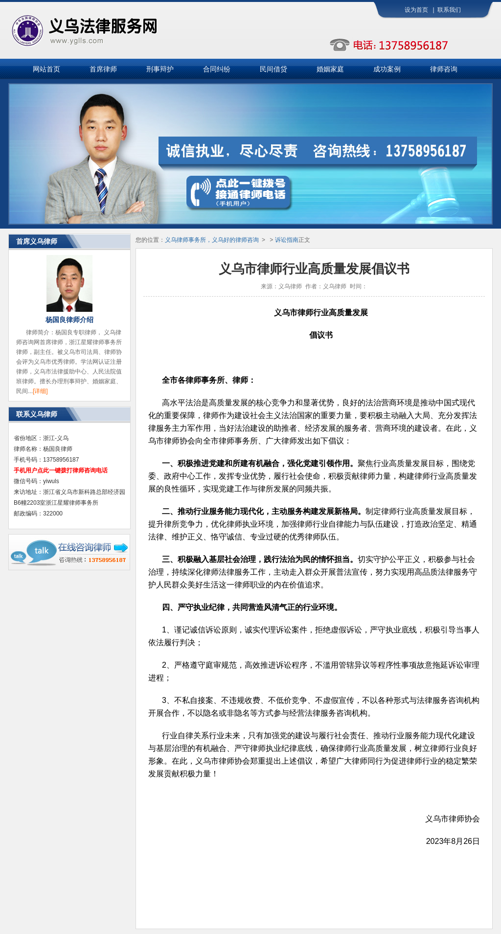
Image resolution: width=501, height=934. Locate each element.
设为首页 (416, 9)
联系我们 (449, 9)
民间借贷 (273, 69)
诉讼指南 (286, 239)
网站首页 (46, 69)
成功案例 (387, 69)
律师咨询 (443, 69)
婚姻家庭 (330, 69)
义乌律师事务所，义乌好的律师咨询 (212, 239)
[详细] (40, 391)
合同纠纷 (216, 69)
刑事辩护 (160, 69)
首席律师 (103, 69)
